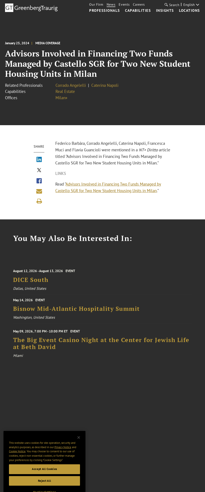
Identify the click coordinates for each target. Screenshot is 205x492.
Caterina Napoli (104, 85)
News (111, 4)
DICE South (31, 283)
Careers (139, 4)
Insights (165, 11)
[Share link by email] (39, 191)
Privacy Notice (62, 454)
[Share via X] (39, 170)
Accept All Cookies (44, 476)
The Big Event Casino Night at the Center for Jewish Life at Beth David (101, 348)
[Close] (78, 444)
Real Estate (65, 91)
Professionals (104, 11)
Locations (189, 11)
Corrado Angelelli (71, 85)
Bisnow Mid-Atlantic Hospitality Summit (76, 311)
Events (124, 4)
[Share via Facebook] (39, 181)
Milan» (61, 97)
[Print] (39, 201)
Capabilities (138, 11)
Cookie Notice (17, 458)
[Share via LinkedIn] (39, 160)
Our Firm (96, 4)
